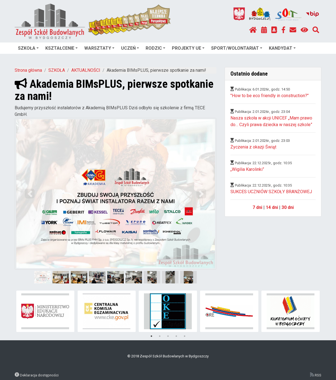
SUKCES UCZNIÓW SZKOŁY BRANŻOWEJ (271, 191)
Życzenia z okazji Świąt (253, 147)
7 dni (257, 207)
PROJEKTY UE (188, 48)
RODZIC (155, 48)
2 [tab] (159, 336)
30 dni (288, 207)
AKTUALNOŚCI (85, 70)
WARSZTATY (99, 48)
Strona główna (28, 70)
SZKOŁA (28, 48)
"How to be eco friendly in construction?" (269, 95)
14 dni (272, 207)
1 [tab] (151, 336)
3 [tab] (168, 336)
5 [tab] (184, 336)
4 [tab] (176, 336)
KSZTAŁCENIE (61, 48)
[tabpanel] (45, 311)
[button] (30, 194)
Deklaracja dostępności (39, 375)
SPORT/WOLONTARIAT (236, 48)
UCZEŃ (130, 48)
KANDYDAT (282, 48)
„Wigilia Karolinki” (247, 169)
